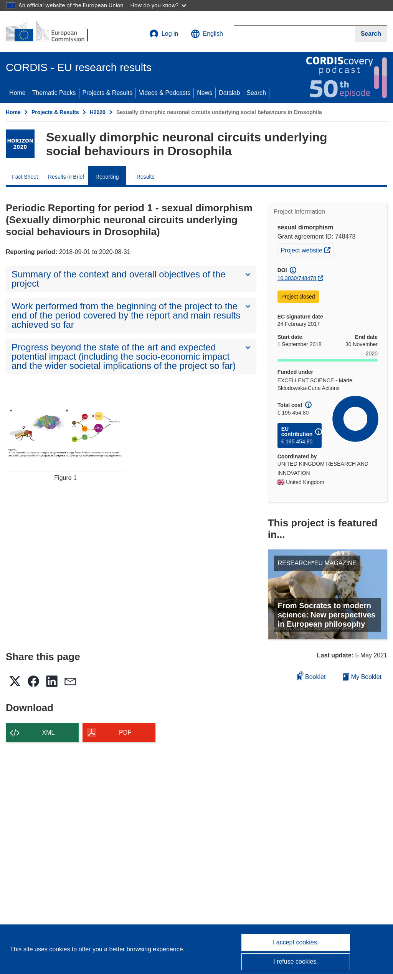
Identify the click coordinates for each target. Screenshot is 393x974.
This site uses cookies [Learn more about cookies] (41, 949)
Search (256, 93)
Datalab (229, 93)
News (204, 93)
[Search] (371, 33)
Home (17, 93)
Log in (163, 33)
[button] (207, 34)
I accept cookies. (296, 942)
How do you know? (158, 5)
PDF (125, 732)
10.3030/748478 (296, 278)
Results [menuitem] (146, 177)
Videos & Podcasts (164, 93)
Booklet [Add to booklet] (311, 675)
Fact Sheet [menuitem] (25, 177)
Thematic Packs (54, 93)
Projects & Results (108, 93)
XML (48, 732)
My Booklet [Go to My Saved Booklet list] (362, 676)
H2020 (98, 112)
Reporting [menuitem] (107, 177)
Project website (307, 249)
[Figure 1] (65, 426)
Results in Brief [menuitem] (66, 177)
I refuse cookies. (295, 961)
